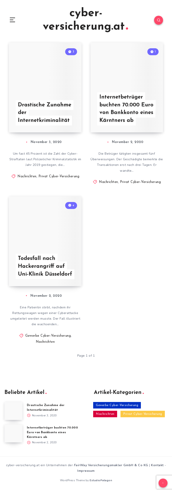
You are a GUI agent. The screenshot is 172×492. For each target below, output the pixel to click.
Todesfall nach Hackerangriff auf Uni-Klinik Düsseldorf (45, 266)
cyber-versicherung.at (85, 20)
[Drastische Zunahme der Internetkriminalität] (13, 411)
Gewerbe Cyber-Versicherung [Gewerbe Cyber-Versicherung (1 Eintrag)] (117, 405)
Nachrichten (27, 176)
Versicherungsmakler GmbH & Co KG (111, 465)
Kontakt (157, 465)
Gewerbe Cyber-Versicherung (48, 336)
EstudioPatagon (101, 480)
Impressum (86, 471)
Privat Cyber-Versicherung (59, 176)
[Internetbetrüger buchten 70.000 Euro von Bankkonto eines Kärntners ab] (13, 433)
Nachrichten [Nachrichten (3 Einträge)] (105, 414)
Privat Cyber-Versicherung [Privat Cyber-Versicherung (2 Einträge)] (142, 414)
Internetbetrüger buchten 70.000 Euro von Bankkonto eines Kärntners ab (126, 108)
